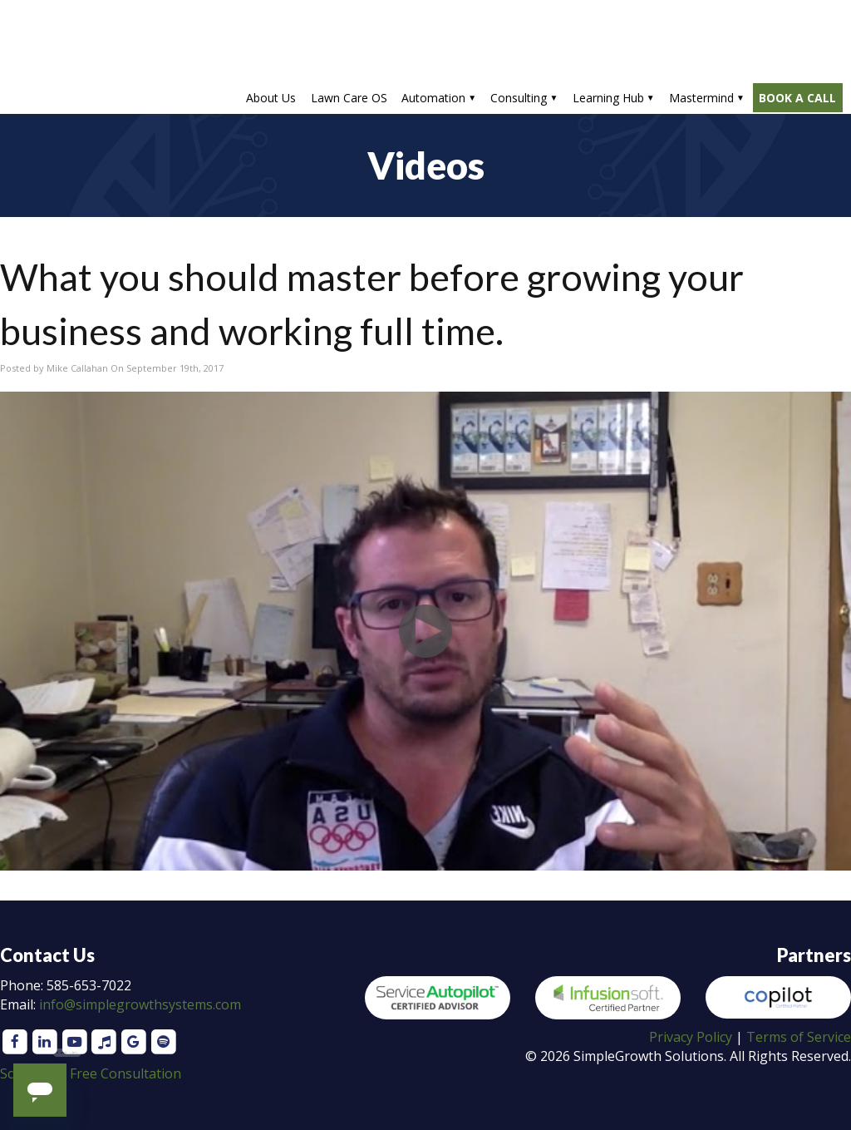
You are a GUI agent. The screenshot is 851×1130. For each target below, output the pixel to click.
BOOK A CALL (797, 98)
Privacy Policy (690, 1037)
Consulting (518, 98)
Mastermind (701, 98)
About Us (271, 98)
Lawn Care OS (349, 98)
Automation (433, 98)
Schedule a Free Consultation (90, 1073)
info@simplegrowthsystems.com (140, 1004)
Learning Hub (608, 98)
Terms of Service (798, 1037)
